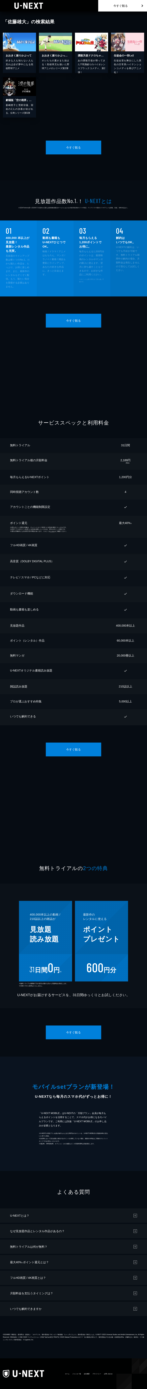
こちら (52, 531)
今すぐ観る (120, 5)
